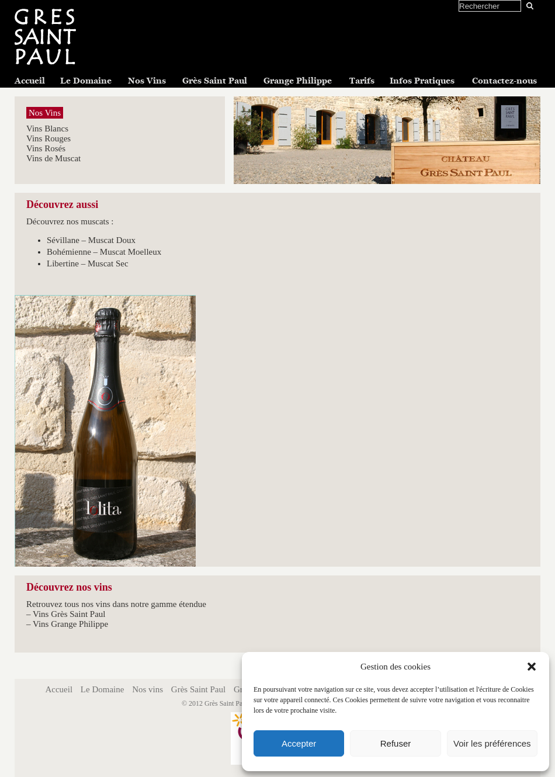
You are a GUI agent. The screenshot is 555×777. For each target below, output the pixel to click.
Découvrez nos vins (69, 587)
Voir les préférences (492, 743)
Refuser (395, 743)
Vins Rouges (48, 138)
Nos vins (147, 689)
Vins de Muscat (53, 158)
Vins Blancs (47, 128)
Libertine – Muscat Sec (88, 263)
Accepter (299, 743)
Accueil (30, 80)
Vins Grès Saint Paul (69, 614)
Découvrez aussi (62, 204)
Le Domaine (86, 80)
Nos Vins (147, 80)
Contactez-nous (504, 80)
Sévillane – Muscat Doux (91, 240)
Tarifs (361, 80)
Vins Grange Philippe (70, 624)
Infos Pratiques (422, 80)
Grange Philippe (297, 80)
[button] (531, 666)
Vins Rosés (45, 148)
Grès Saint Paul (214, 80)
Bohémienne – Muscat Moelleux (104, 251)
